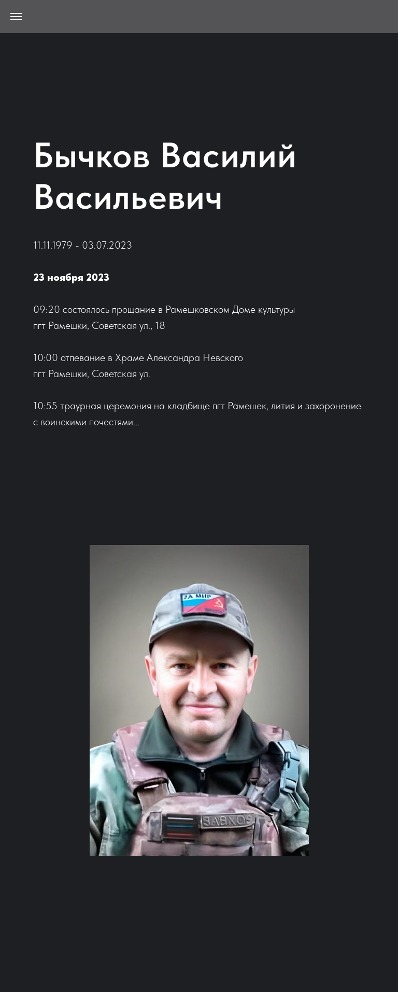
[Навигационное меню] (16, 16)
